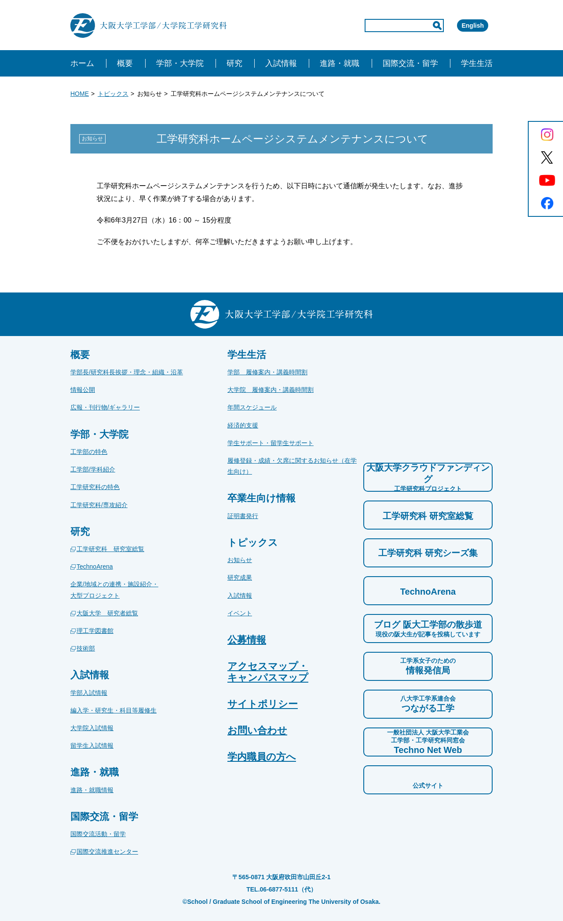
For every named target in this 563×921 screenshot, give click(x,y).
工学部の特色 (88, 451)
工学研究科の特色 (95, 486)
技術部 (86, 648)
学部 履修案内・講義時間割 (267, 372)
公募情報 (246, 639)
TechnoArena (95, 566)
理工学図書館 (95, 630)
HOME (79, 93)
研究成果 (239, 577)
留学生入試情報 (91, 745)
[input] (366, 25)
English (460, 25)
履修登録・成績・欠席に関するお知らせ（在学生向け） (292, 466)
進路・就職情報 (91, 789)
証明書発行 (242, 515)
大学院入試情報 (91, 727)
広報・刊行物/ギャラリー (105, 407)
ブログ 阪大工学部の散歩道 (428, 629)
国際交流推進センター (107, 851)
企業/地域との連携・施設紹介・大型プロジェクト (114, 590)
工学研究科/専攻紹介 (99, 504)
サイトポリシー (262, 703)
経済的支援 (242, 425)
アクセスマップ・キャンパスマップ (267, 672)
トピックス (113, 93)
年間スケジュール (252, 407)
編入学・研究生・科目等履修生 (113, 710)
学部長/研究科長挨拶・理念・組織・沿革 (126, 372)
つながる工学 (428, 703)
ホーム (82, 63)
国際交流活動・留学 (98, 833)
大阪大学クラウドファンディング (428, 478)
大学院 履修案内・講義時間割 (270, 389)
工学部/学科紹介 (92, 469)
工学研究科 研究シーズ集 (428, 553)
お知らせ (239, 559)
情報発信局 (428, 666)
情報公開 (82, 389)
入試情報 (239, 595)
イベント (239, 613)
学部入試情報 (88, 692)
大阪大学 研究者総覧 (107, 613)
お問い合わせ (257, 730)
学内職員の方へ (261, 756)
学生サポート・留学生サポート (270, 442)
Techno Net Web (428, 741)
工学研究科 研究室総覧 (110, 548)
